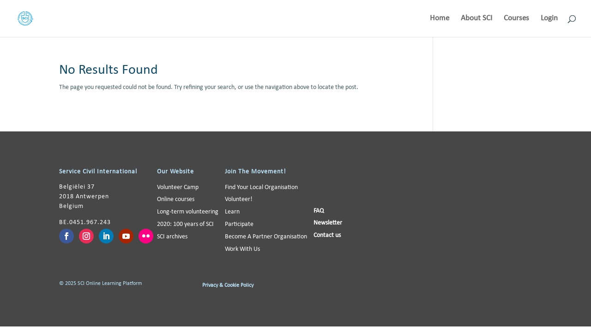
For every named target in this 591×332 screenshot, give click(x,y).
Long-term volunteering (187, 211)
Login (549, 18)
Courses (516, 18)
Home (439, 18)
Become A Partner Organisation (266, 236)
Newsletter (328, 222)
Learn (232, 211)
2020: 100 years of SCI (185, 224)
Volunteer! (239, 199)
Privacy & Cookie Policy (227, 285)
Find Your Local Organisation (261, 187)
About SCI (476, 18)
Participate (239, 224)
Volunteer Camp (178, 187)
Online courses (175, 199)
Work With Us (242, 249)
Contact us (327, 235)
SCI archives (172, 236)
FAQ (319, 211)
